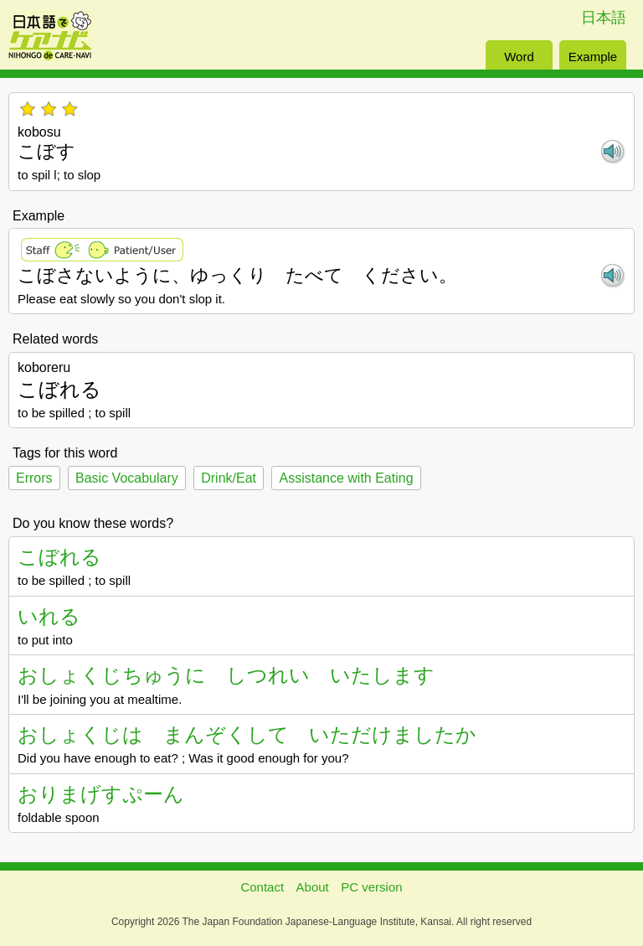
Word (519, 56)
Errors (34, 478)
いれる (49, 616)
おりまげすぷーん (101, 794)
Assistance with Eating (346, 478)
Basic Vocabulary (126, 478)
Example (592, 56)
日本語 (603, 17)
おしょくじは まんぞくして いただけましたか (247, 734)
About (312, 887)
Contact (262, 887)
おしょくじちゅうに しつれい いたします (226, 675)
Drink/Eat (228, 478)
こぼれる (59, 556)
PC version (371, 887)
